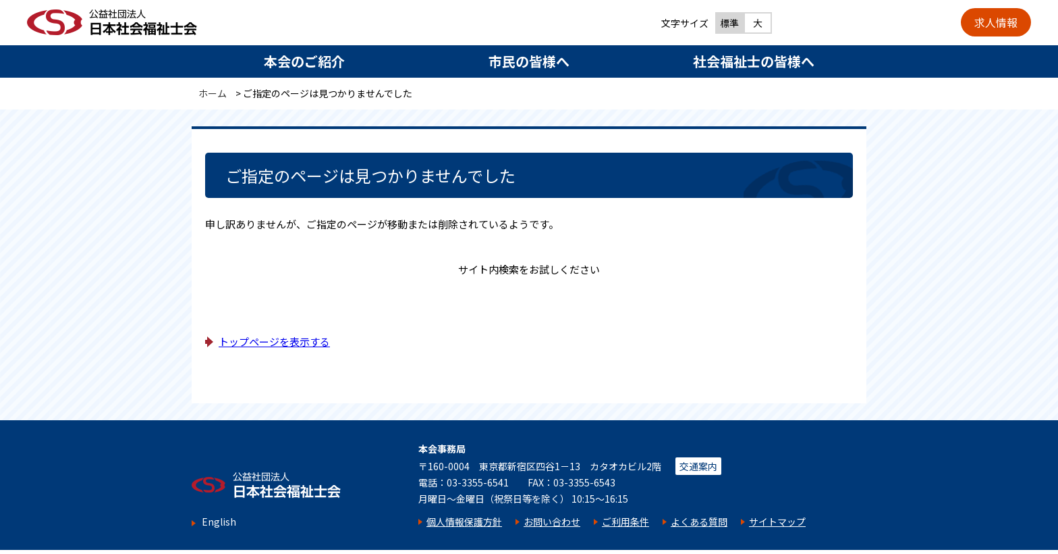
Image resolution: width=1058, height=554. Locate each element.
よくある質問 (699, 521)
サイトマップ (777, 521)
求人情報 (996, 22)
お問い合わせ (552, 521)
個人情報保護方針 (464, 521)
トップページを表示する (274, 341)
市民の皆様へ (529, 61)
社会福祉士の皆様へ (753, 61)
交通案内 (698, 466)
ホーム (212, 93)
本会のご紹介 (304, 61)
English (219, 521)
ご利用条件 (625, 521)
